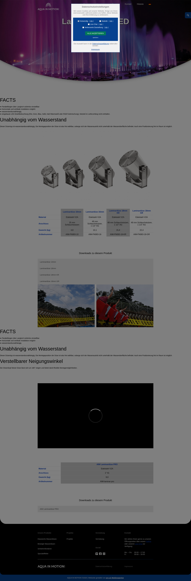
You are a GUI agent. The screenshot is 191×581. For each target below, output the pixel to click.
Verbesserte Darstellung (94, 27)
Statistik (105, 21)
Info (91, 21)
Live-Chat (93, 24)
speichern (95, 37)
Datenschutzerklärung (100, 44)
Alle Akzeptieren (95, 33)
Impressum (95, 49)
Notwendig (84, 21)
